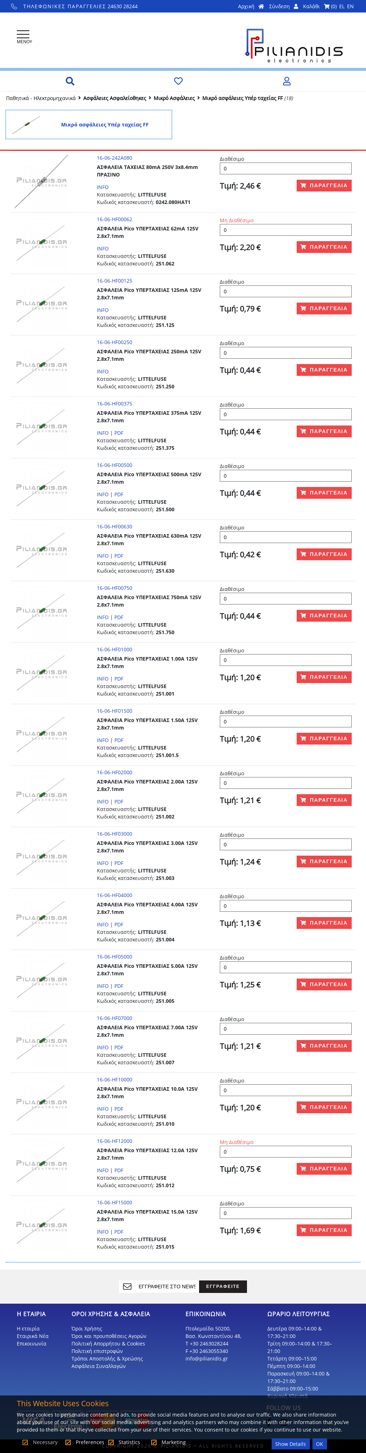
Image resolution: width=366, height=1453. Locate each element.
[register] (167, 1286)
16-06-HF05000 (114, 956)
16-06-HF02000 (114, 772)
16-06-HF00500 (114, 465)
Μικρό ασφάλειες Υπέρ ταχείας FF (242, 98)
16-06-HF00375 (114, 403)
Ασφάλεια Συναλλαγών (98, 1366)
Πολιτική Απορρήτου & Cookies (108, 1343)
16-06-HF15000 (114, 1202)
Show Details (290, 1443)
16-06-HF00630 (114, 526)
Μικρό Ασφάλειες (174, 98)
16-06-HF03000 (114, 833)
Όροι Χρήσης (86, 1328)
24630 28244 (74, 6)
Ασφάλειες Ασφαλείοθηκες (114, 98)
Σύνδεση (283, 6)
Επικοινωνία (31, 1343)
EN (350, 6)
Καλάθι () (320, 6)
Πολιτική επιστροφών (97, 1351)
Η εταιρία (28, 1328)
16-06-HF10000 (114, 1079)
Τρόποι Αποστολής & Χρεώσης (107, 1358)
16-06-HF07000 (114, 1018)
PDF (118, 432)
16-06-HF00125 (114, 280)
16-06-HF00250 (114, 342)
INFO (103, 187)
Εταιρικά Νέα (33, 1336)
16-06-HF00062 (114, 219)
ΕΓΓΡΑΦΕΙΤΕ (223, 1286)
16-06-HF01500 (114, 710)
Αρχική (251, 6)
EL (342, 6)
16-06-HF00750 (114, 587)
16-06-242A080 (114, 157)
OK (319, 1443)
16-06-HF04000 (114, 895)
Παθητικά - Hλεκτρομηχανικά (41, 98)
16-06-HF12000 (114, 1141)
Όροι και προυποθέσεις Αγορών (109, 1336)
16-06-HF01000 (114, 649)
